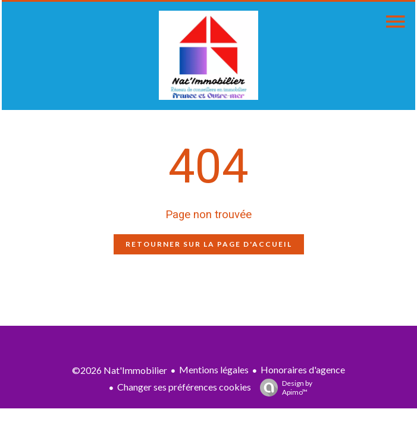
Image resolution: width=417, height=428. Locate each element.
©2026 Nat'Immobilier (119, 370)
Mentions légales (214, 369)
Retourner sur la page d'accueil (209, 244)
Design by (283, 387)
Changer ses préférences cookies (184, 386)
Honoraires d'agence (303, 369)
